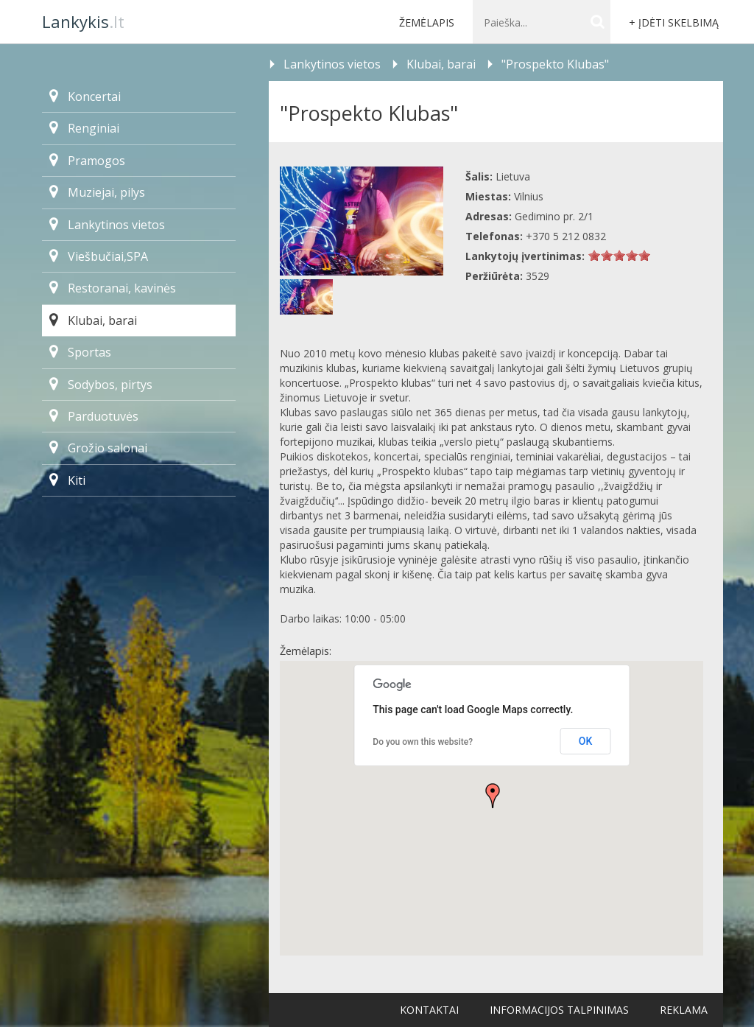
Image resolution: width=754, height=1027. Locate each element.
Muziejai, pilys (97, 192)
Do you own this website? (423, 742)
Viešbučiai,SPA (98, 256)
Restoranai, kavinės (112, 288)
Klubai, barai (93, 320)
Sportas (80, 352)
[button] (492, 795)
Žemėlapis (426, 22)
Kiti (67, 480)
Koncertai (85, 96)
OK (586, 741)
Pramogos (87, 161)
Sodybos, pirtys (100, 384)
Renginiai (84, 128)
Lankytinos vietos (107, 225)
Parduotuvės (93, 416)
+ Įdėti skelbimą (674, 22)
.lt (83, 21)
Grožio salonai (98, 448)
